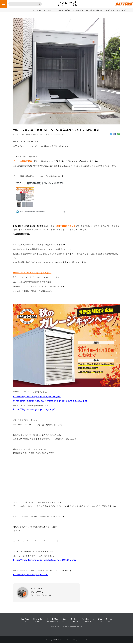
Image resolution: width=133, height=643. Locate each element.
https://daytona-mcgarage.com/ (30, 574)
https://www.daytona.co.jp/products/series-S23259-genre (44, 560)
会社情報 (66, 627)
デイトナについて (56, 627)
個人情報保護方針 (76, 627)
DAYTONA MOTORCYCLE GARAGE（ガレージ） (37, 134)
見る (55, 134)
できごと (60, 134)
